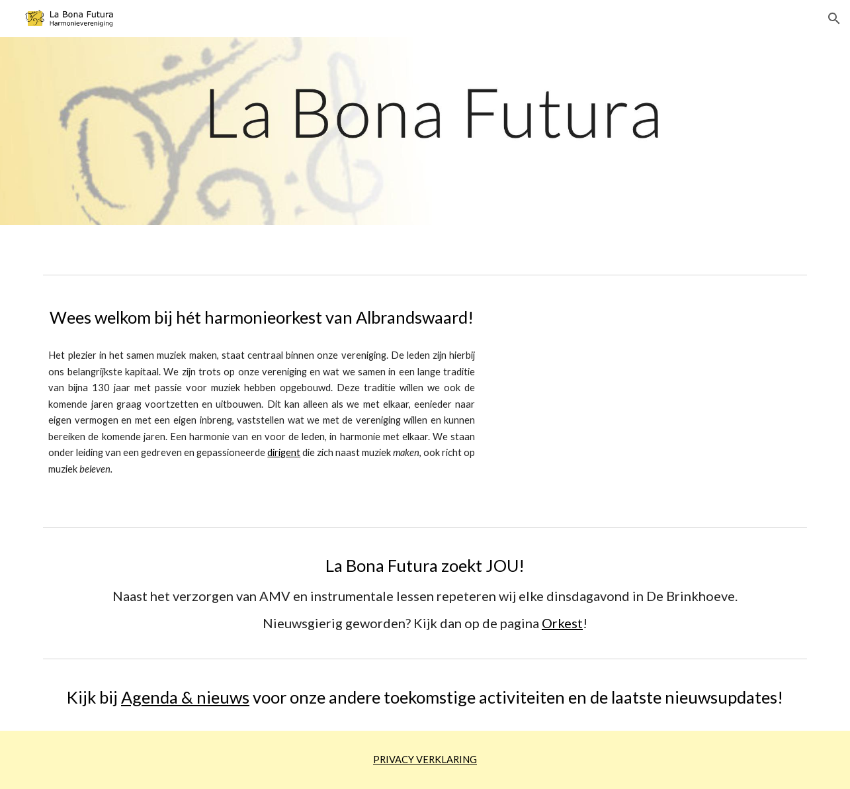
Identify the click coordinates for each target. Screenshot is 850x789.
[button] (834, 18)
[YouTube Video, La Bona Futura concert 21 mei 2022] (653, 401)
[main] (261, 317)
